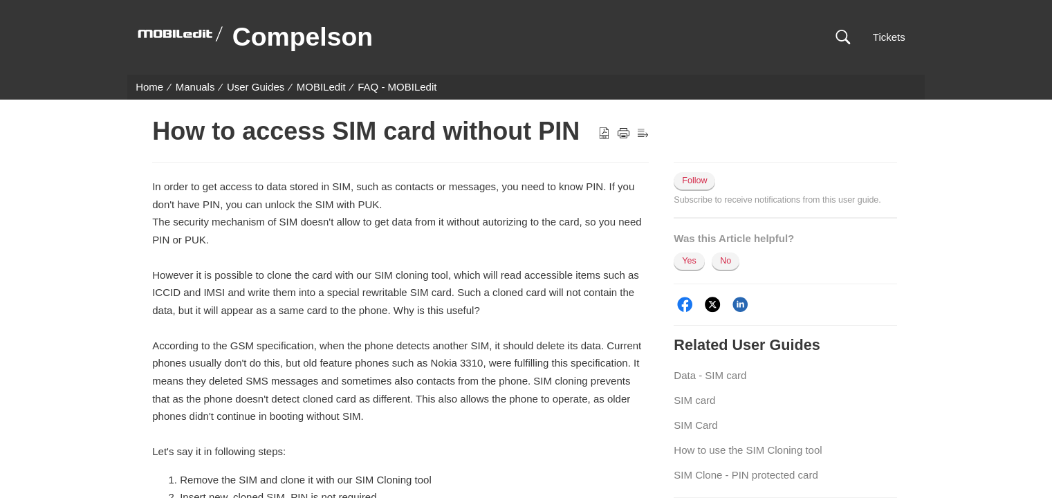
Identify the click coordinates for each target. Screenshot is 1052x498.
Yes (689, 261)
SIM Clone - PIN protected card (746, 475)
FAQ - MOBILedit (397, 87)
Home (149, 87)
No (725, 261)
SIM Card (695, 425)
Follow (694, 180)
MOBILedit (321, 87)
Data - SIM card (710, 375)
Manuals (195, 87)
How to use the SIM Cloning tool (748, 450)
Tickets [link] (889, 37)
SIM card (694, 400)
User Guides (255, 87)
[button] (843, 38)
